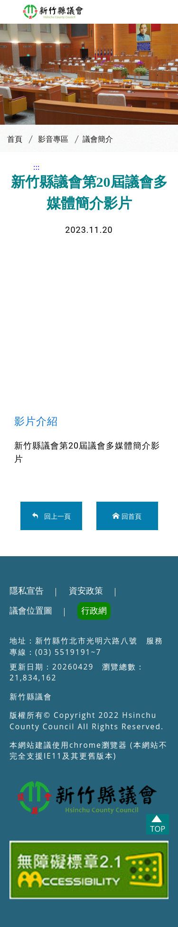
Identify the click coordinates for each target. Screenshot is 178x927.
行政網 (94, 610)
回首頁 (131, 515)
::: (36, 167)
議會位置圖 (30, 610)
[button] (11, 12)
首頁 (14, 139)
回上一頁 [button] (56, 515)
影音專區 (53, 139)
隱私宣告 (26, 591)
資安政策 (86, 591)
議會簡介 (98, 139)
